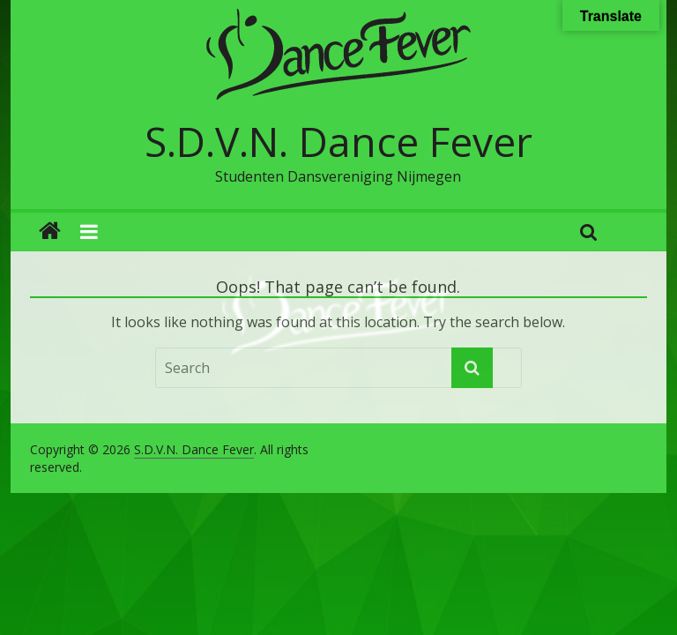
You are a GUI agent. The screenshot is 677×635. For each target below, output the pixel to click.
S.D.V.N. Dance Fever (338, 141)
